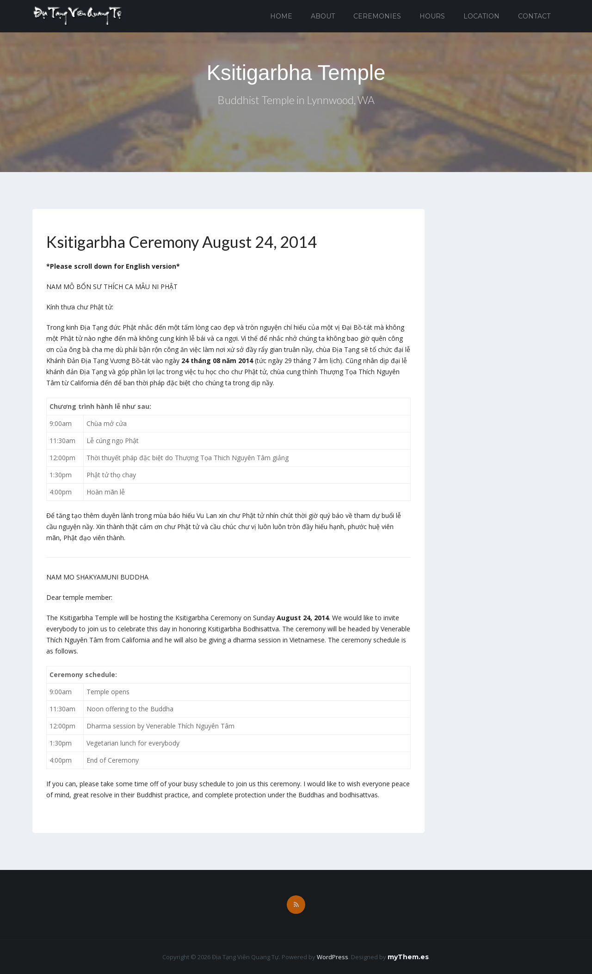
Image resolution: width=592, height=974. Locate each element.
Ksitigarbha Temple (296, 73)
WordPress (332, 957)
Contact (534, 16)
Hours (432, 16)
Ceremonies (377, 16)
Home (281, 16)
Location (481, 16)
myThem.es (408, 957)
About (323, 16)
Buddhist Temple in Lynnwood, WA (296, 101)
